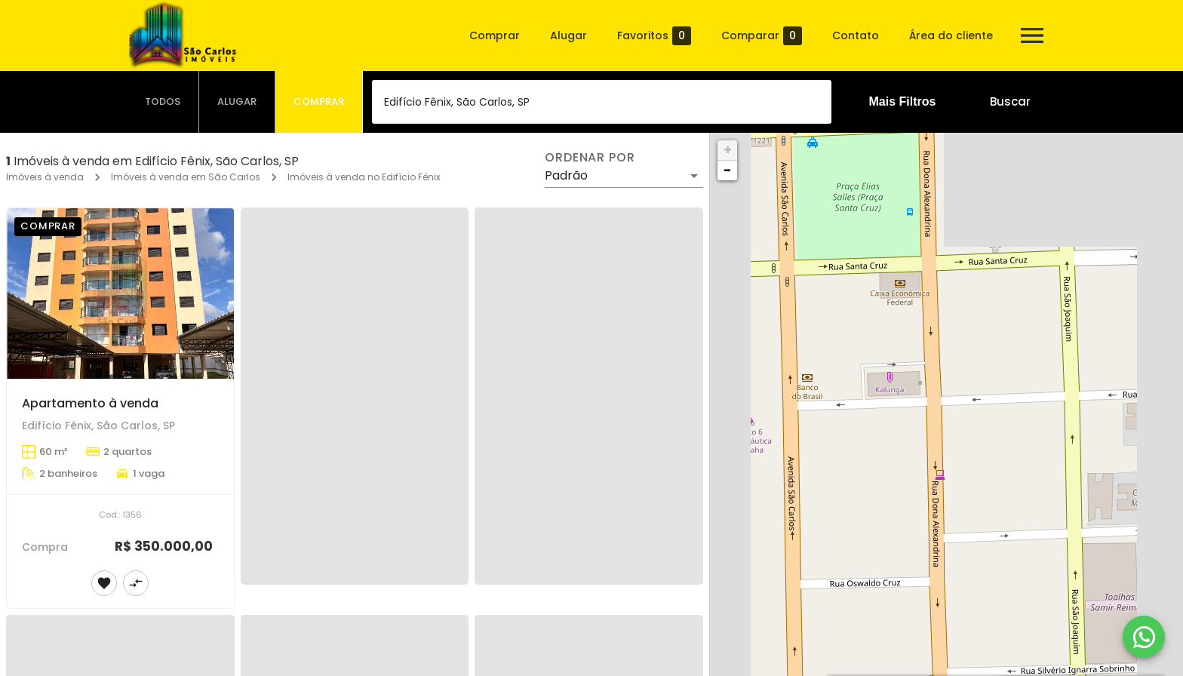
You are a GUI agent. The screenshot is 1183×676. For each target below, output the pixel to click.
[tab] (163, 102)
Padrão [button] (566, 175)
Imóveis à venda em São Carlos (185, 177)
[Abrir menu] (1032, 35)
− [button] (727, 170)
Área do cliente (951, 35)
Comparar (761, 35)
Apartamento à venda (90, 403)
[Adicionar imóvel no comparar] (136, 583)
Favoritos (654, 35)
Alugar (568, 35)
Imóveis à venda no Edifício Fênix (364, 177)
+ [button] (728, 149)
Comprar (494, 35)
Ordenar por (590, 158)
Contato (855, 35)
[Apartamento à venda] (120, 293)
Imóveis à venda (45, 177)
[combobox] (601, 102)
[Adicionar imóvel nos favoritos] (104, 583)
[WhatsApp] (1144, 637)
